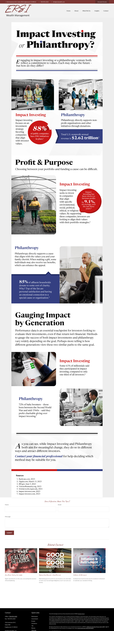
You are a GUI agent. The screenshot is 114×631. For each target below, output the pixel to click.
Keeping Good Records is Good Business (50, 575)
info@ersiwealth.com (58, 2)
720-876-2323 (43, 2)
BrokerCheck (81, 613)
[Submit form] (9, 533)
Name (7, 504)
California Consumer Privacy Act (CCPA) (95, 626)
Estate (33, 621)
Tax (32, 625)
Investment (34, 619)
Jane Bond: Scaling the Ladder (13, 575)
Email (59, 504)
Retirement (34, 616)
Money (33, 628)
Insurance (34, 623)
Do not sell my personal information (85, 628)
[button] (68, 11)
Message (8, 516)
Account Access (102, 2)
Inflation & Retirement (80, 575)
